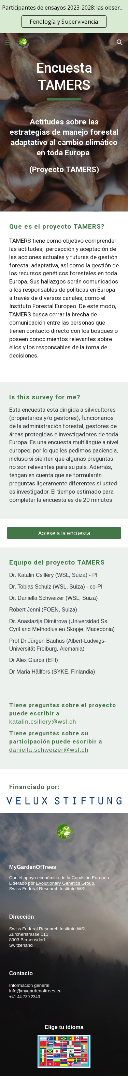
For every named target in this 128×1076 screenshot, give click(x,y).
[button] (8, 42)
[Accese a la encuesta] (64, 533)
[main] (64, 80)
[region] (64, 16)
